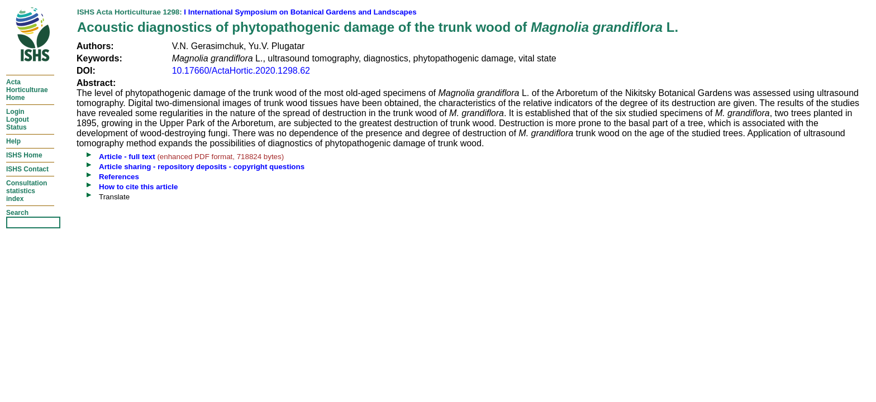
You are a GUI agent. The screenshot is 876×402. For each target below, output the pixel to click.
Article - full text (127, 156)
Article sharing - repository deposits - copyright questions (201, 166)
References (119, 177)
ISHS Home (24, 155)
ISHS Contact (27, 169)
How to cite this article (138, 187)
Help (13, 141)
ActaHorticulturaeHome (27, 90)
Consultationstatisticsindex (26, 191)
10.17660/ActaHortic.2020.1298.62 (241, 70)
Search (17, 213)
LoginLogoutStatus (17, 119)
